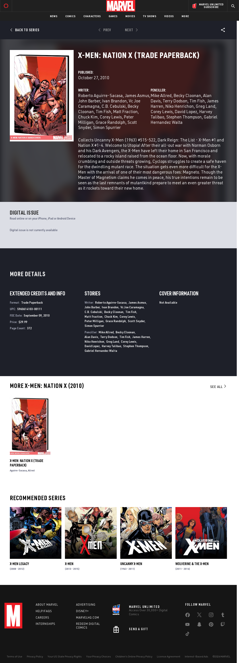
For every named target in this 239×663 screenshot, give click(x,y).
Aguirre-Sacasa (18, 470)
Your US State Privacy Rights (65, 656)
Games (113, 16)
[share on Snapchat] (199, 625)
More (185, 16)
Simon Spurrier (107, 127)
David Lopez (186, 111)
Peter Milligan (94, 321)
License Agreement (168, 656)
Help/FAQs (44, 611)
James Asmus (137, 95)
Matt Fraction (125, 111)
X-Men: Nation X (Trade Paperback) (26, 462)
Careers (42, 617)
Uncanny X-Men (131, 563)
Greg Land (205, 106)
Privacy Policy (35, 656)
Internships (45, 624)
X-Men (69, 563)
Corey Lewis (111, 116)
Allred (31, 470)
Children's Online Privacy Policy (133, 656)
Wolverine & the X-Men (192, 563)
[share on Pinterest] (211, 625)
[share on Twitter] (199, 615)
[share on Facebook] (187, 616)
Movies (130, 16)
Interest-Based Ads (196, 656)
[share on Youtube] (187, 625)
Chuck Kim (88, 116)
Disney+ (82, 611)
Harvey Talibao (111, 346)
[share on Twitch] (222, 625)
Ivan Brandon (114, 100)
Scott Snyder (136, 321)
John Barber (89, 100)
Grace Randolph (110, 122)
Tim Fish (103, 111)
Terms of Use (14, 656)
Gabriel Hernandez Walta (101, 350)
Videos (169, 16)
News (53, 16)
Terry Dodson (175, 100)
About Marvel (47, 604)
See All (218, 386)
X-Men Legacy (19, 563)
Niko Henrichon (179, 106)
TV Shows (149, 16)
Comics (70, 16)
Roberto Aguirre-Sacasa (100, 95)
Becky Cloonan (187, 95)
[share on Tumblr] (222, 615)
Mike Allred (161, 95)
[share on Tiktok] (187, 634)
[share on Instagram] (211, 615)
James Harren (141, 337)
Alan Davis (91, 337)
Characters (92, 16)
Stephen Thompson (184, 116)
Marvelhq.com (87, 617)
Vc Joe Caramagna (132, 307)
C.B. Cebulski (114, 106)
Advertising (86, 604)
